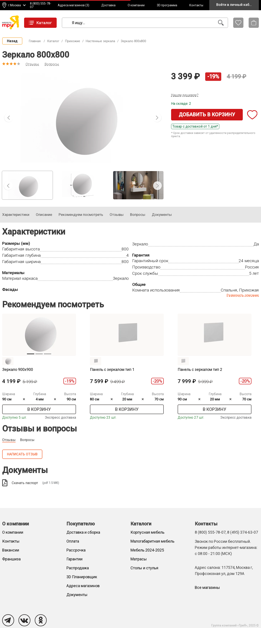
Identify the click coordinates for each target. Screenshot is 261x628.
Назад (12, 41)
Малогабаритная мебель (152, 541)
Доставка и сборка (83, 532)
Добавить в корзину (207, 115)
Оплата (72, 541)
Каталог (53, 41)
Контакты (196, 5)
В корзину (39, 409)
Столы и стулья (144, 568)
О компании (136, 5)
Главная (35, 41)
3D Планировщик (81, 577)
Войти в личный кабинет (236, 5)
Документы (77, 594)
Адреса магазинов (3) (73, 5)
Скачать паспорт (30, 482)
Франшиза (11, 559)
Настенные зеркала (100, 41)
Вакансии (10, 550)
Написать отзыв (22, 454)
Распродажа (77, 568)
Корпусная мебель (147, 532)
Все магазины (207, 587)
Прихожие (72, 41)
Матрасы (138, 559)
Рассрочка (76, 550)
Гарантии (74, 559)
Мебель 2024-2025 (147, 550)
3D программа (167, 5)
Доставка (108, 5)
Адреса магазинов (83, 585)
